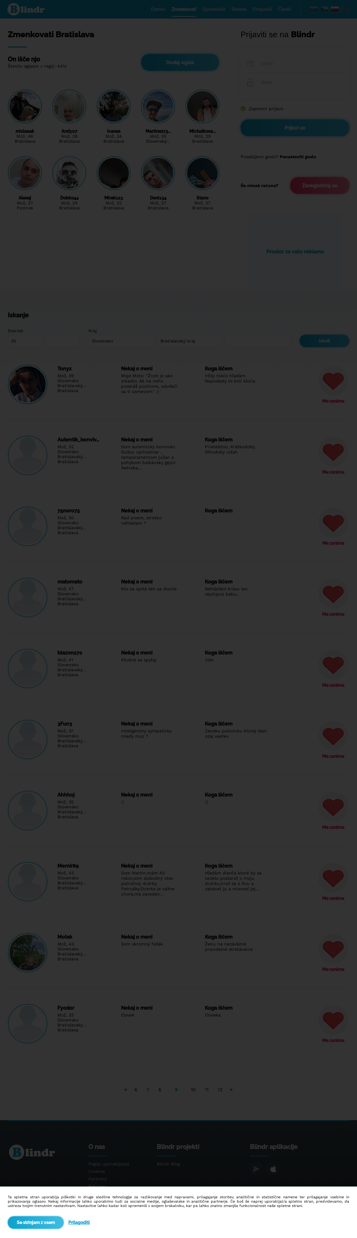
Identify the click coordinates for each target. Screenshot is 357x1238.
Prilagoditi (79, 1222)
